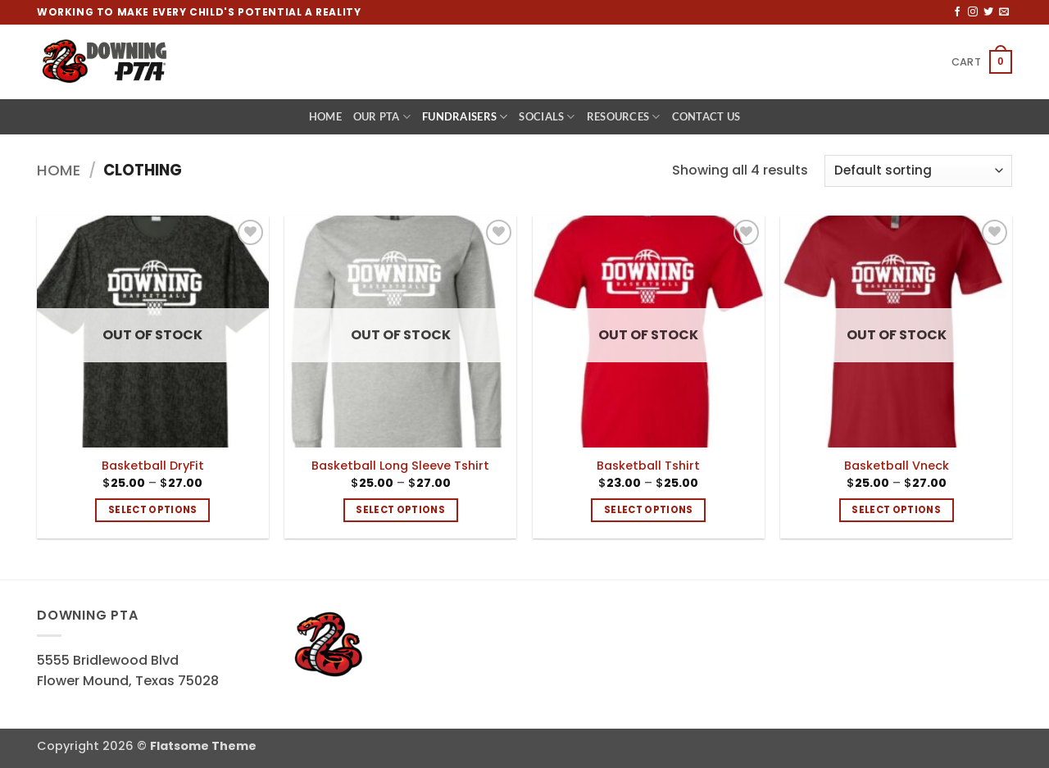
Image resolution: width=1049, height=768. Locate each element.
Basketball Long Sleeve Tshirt (400, 466)
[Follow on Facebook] (957, 12)
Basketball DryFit (153, 466)
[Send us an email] (1004, 12)
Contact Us (706, 116)
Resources (624, 117)
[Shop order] (918, 171)
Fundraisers (464, 117)
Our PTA (382, 117)
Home (325, 116)
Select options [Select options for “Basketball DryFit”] (153, 509)
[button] (981, 62)
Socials (546, 117)
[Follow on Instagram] (973, 12)
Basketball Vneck (896, 466)
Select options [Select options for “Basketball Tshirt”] (648, 509)
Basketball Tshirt (648, 466)
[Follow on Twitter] (988, 12)
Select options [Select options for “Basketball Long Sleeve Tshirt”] (400, 509)
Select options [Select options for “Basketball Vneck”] (896, 509)
